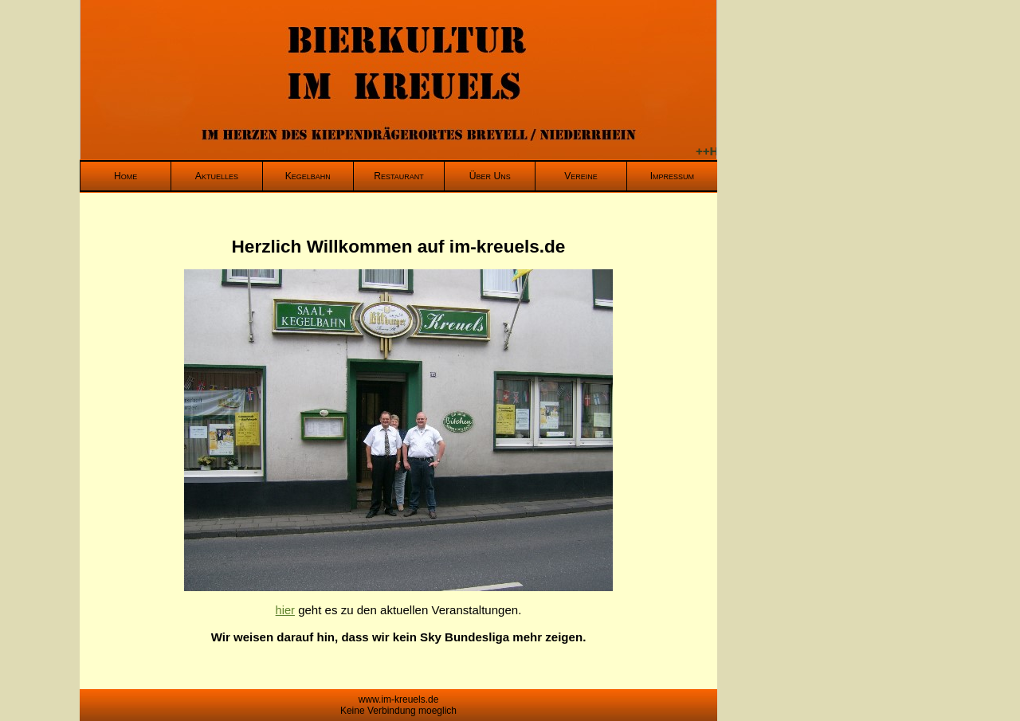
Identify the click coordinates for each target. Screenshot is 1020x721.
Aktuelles (216, 176)
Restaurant (399, 176)
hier (285, 610)
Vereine (581, 176)
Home (125, 176)
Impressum (672, 176)
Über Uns (490, 176)
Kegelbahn (308, 176)
